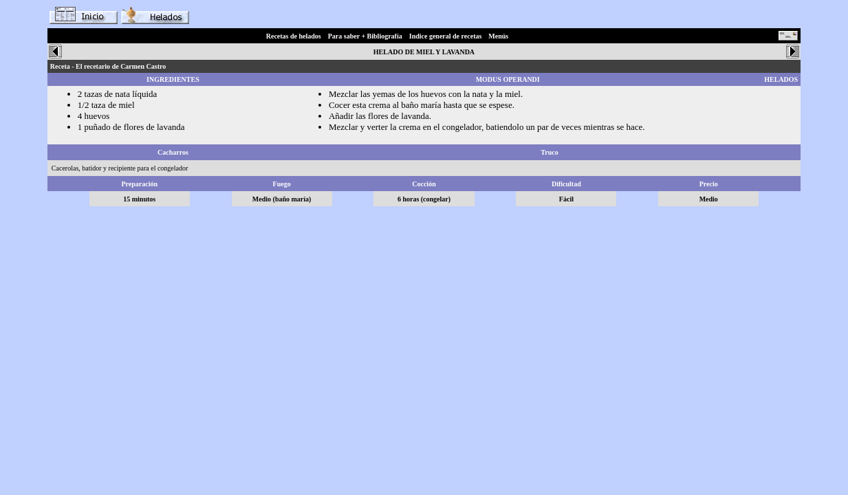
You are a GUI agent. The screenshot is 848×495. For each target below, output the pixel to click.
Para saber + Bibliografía (365, 36)
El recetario (93, 66)
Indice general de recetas (445, 36)
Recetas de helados (293, 36)
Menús (498, 36)
